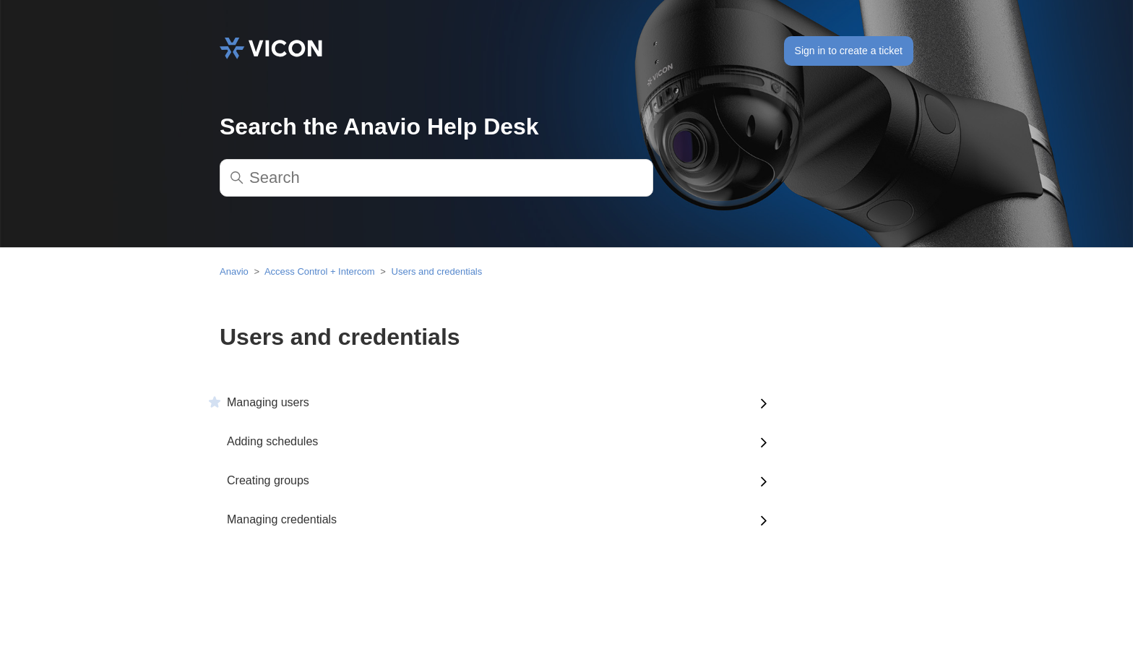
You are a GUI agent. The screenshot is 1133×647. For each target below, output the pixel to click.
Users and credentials (437, 271)
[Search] (436, 178)
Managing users (268, 402)
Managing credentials (282, 519)
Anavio (234, 271)
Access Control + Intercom (319, 271)
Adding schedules (272, 441)
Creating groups (268, 480)
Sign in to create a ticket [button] (848, 50)
